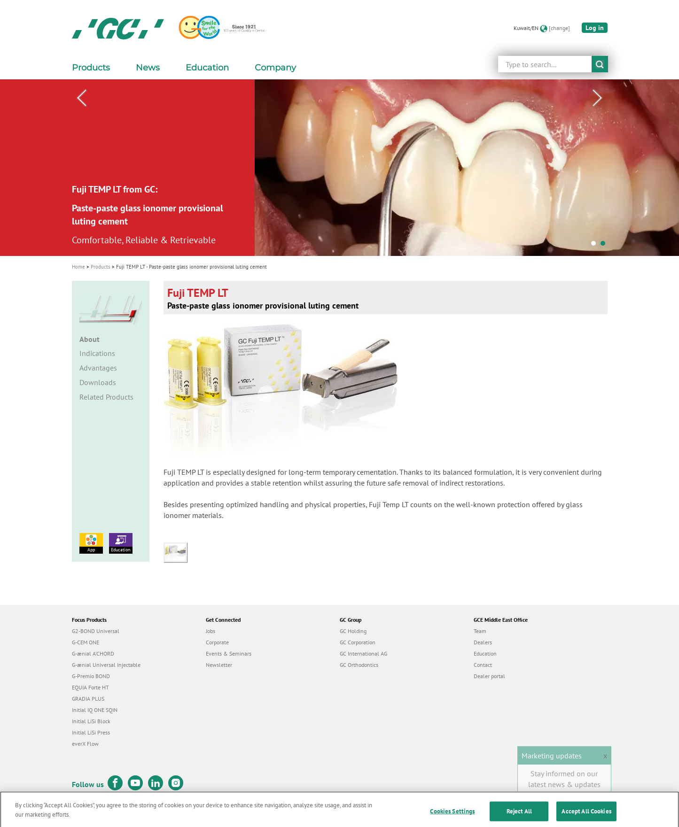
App (91, 543)
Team (480, 630)
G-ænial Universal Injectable (106, 664)
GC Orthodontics (359, 664)
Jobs (210, 630)
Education (121, 543)
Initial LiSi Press (91, 732)
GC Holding (353, 630)
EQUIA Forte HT (90, 687)
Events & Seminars (228, 653)
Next (598, 98)
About (89, 339)
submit (600, 64)
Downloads (97, 382)
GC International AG (363, 653)
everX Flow (85, 743)
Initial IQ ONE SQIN (94, 709)
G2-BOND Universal (95, 630)
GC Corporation (357, 642)
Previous (82, 98)
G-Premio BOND (91, 676)
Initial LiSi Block (91, 721)
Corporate (217, 642)
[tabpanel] (339, 167)
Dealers (483, 642)
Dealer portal (489, 676)
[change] (559, 27)
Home (78, 266)
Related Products (106, 397)
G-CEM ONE (85, 642)
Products (100, 266)
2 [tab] (605, 245)
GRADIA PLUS (88, 698)
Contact (483, 664)
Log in (594, 27)
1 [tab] (596, 245)
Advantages (98, 367)
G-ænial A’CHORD (93, 653)
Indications (97, 353)
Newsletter (219, 664)
